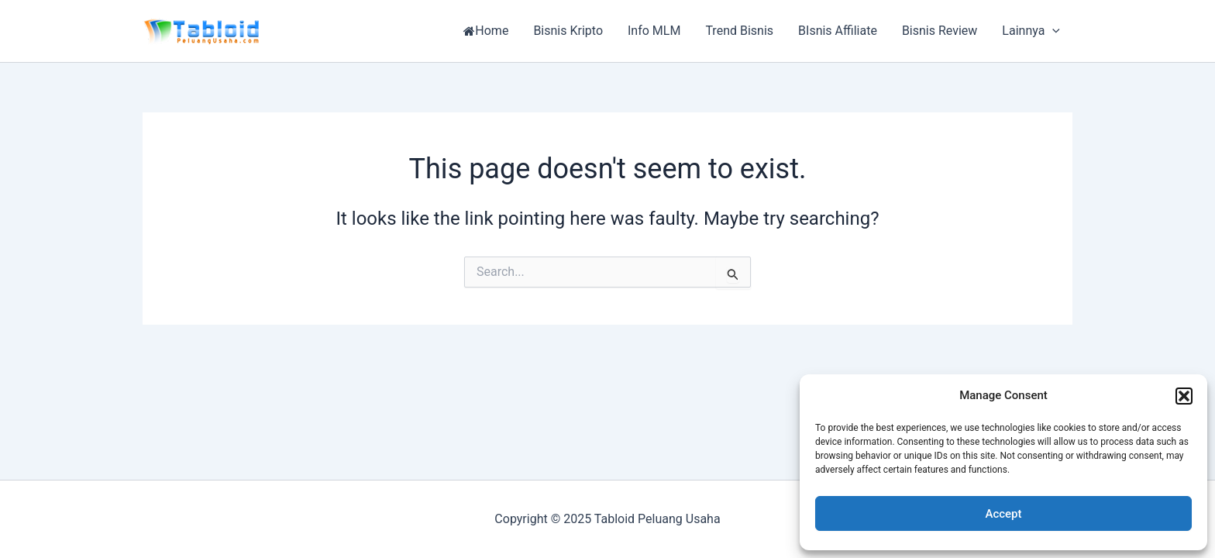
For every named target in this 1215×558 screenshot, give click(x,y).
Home (485, 30)
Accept (1003, 514)
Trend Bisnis (739, 30)
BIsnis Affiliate (837, 30)
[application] (1052, 31)
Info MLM (654, 30)
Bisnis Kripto (568, 30)
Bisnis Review (939, 30)
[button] (1184, 396)
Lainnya (1031, 31)
